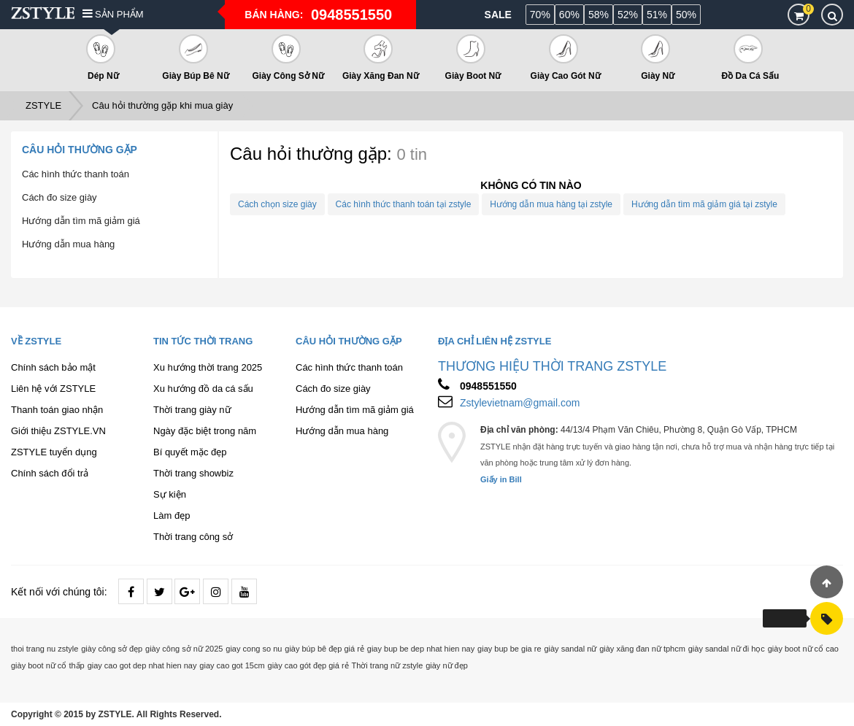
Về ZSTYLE (36, 341)
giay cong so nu (254, 648)
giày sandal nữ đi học (726, 648)
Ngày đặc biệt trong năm (204, 430)
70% (540, 14)
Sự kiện (169, 494)
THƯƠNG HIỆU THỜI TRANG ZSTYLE (552, 366)
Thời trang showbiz (193, 473)
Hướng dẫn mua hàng (68, 244)
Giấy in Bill (501, 479)
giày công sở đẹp (111, 648)
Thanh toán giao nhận (57, 409)
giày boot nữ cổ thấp (48, 665)
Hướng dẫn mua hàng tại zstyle (551, 204)
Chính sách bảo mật (53, 367)
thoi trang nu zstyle (44, 648)
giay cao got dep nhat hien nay (142, 665)
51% (657, 14)
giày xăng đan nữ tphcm (642, 648)
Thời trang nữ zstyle (387, 665)
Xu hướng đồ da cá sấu (203, 388)
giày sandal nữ (570, 648)
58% (598, 14)
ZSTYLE (43, 105)
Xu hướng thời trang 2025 (207, 367)
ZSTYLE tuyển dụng (54, 452)
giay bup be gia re (509, 648)
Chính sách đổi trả (49, 473)
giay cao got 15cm (231, 665)
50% (686, 14)
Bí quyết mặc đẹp (189, 452)
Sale (498, 14)
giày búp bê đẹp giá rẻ (324, 648)
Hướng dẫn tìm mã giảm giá (81, 220)
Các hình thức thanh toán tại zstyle (404, 204)
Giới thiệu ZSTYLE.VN (58, 430)
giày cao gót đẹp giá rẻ (308, 665)
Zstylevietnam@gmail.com (520, 403)
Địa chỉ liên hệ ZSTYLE (494, 341)
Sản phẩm (113, 14)
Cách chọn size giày (277, 204)
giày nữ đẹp (447, 665)
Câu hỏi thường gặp (79, 149)
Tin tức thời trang (203, 341)
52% (628, 14)
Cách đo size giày (59, 197)
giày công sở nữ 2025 (184, 648)
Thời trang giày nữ (192, 409)
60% (569, 14)
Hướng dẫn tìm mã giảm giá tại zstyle (704, 204)
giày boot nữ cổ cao (803, 648)
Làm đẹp (171, 515)
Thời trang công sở (193, 536)
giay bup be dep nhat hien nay (420, 648)
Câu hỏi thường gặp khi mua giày (162, 105)
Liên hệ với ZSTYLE (53, 388)
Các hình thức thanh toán (75, 174)
